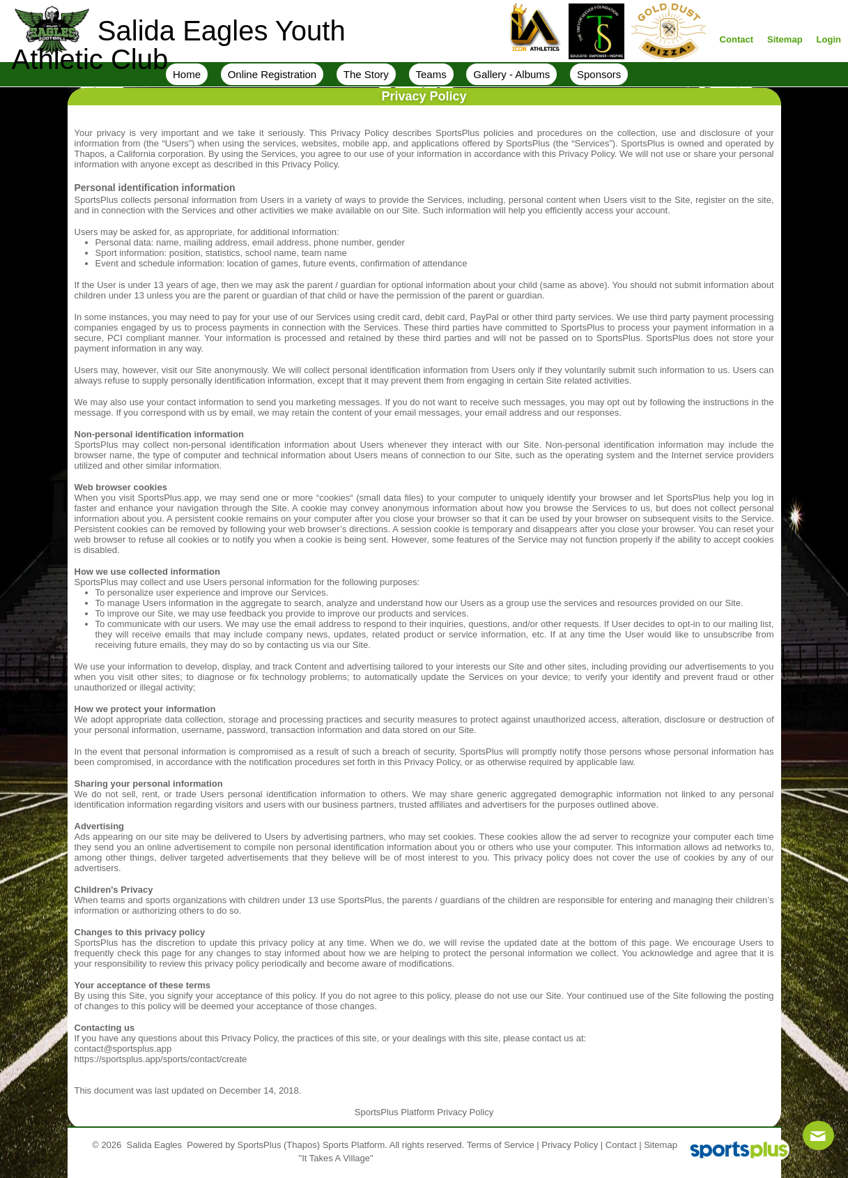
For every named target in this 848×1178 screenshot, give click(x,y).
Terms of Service (500, 1145)
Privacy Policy (569, 1145)
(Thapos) (302, 1145)
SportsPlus (260, 1145)
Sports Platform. (355, 1145)
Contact (621, 1145)
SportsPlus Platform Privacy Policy (424, 1112)
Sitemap (660, 1145)
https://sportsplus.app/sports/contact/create (161, 1059)
